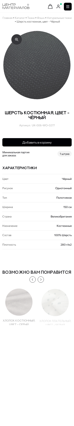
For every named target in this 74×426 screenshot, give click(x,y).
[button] (31, 279)
